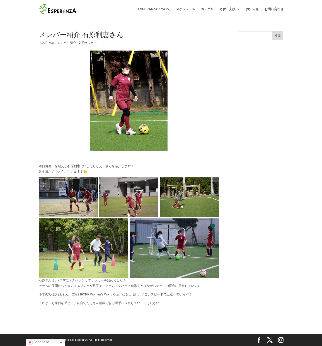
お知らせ (252, 9)
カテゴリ (207, 9)
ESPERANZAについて (154, 9)
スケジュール (185, 9)
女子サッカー (87, 43)
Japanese (38, 342)
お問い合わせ (273, 9)
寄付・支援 (227, 9)
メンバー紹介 (66, 43)
